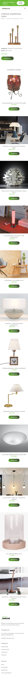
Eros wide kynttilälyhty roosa (14, 553)
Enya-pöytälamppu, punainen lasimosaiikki (14, 103)
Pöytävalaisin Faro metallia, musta (14, 280)
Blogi (2, 664)
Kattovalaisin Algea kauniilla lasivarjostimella (14, 454)
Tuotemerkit (4, 652)
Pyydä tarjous (21, 3)
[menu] (25, 8)
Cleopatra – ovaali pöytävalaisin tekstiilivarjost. (14, 324)
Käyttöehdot (4, 670)
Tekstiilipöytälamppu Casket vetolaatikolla (14, 368)
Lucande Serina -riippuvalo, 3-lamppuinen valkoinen (14, 498)
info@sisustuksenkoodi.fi (7, 638)
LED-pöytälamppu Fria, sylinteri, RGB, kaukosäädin (14, 236)
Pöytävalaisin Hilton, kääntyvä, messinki (14, 411)
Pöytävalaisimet (18, 48)
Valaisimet (10, 48)
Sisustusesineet (5, 649)
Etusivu (3, 18)
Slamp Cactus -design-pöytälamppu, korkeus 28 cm (14, 191)
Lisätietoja (7, 58)
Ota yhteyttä (4, 667)
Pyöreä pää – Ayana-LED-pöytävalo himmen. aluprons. (14, 597)
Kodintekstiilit (4, 646)
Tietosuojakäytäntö (6, 673)
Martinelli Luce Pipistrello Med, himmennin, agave (14, 147)
